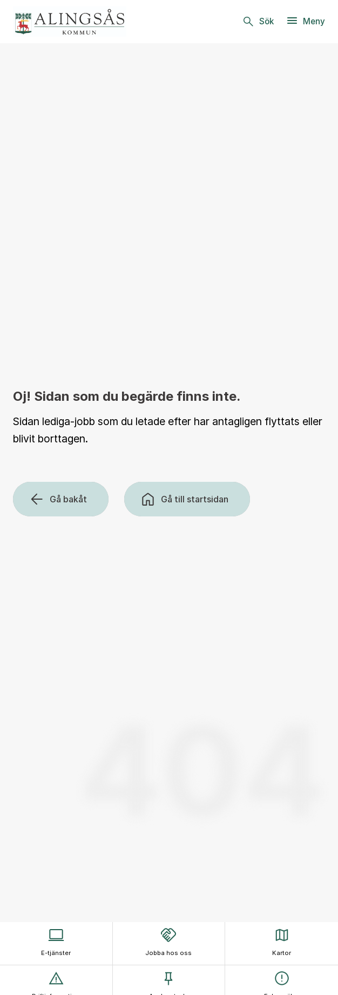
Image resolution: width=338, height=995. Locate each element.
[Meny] (305, 22)
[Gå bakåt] (61, 499)
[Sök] (257, 22)
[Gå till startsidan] (187, 499)
